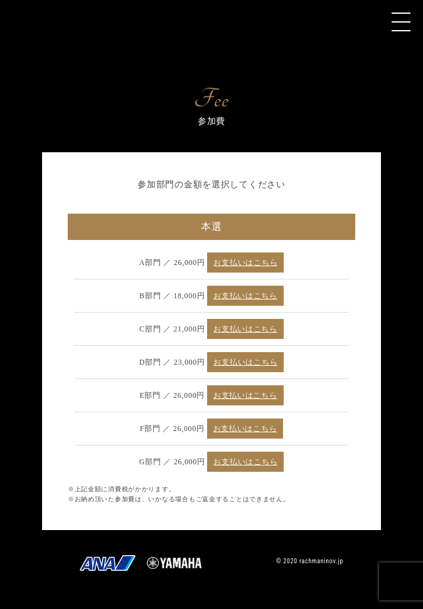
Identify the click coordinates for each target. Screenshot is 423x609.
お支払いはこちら (245, 262)
